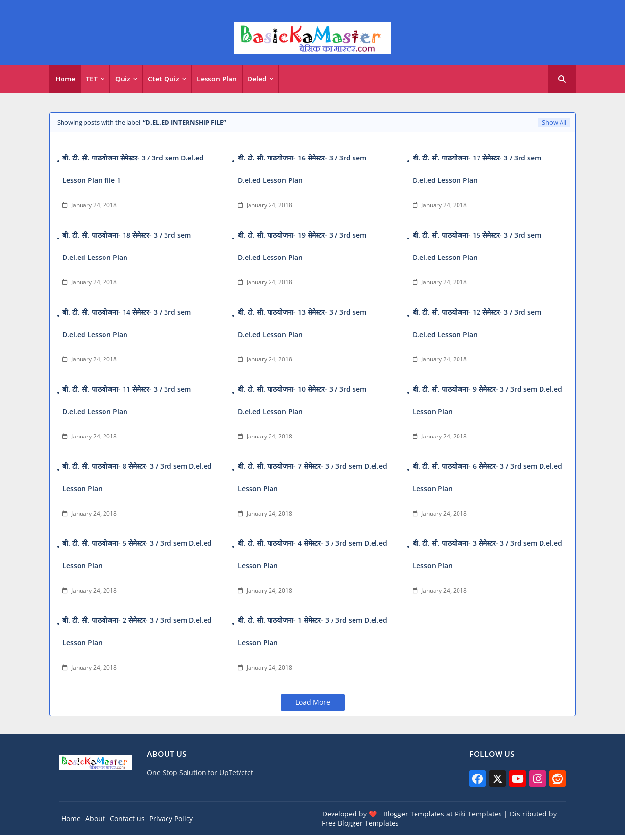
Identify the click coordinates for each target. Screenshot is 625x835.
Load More (312, 702)
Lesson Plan (217, 78)
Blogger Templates (413, 813)
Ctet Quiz (163, 78)
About (95, 818)
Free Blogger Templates (360, 823)
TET (92, 78)
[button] (562, 79)
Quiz (122, 78)
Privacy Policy (171, 818)
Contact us (127, 818)
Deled (257, 78)
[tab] (65, 79)
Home (65, 78)
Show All (554, 122)
